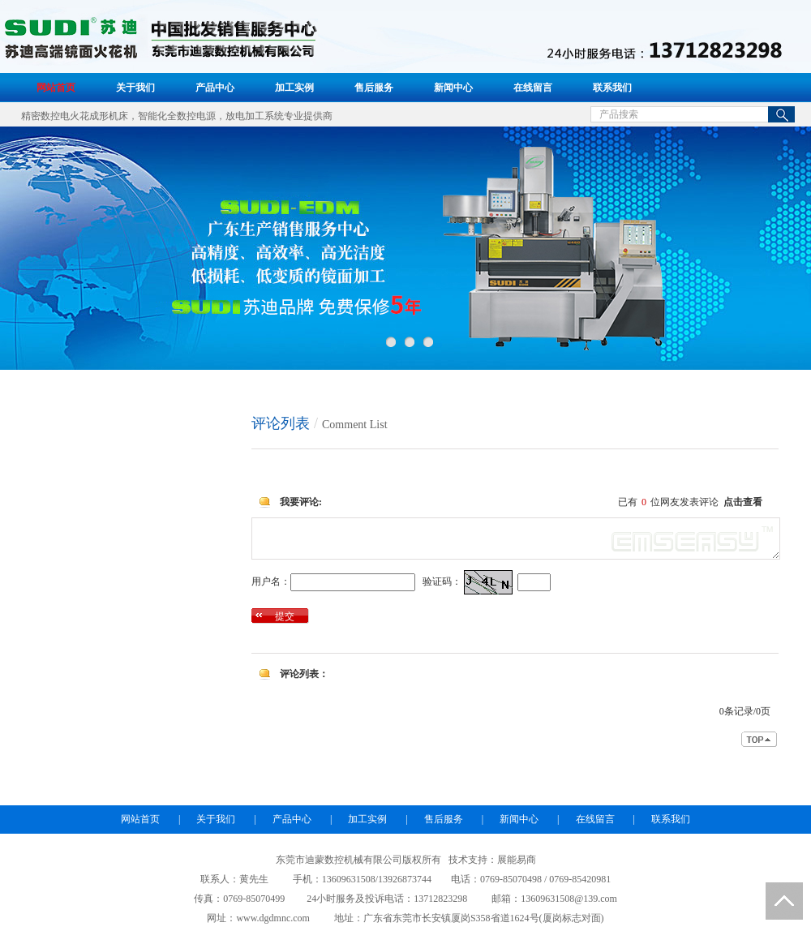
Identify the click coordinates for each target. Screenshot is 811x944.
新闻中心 (453, 87)
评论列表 (280, 423)
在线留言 (532, 87)
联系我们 (612, 87)
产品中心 (214, 87)
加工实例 (294, 87)
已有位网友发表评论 (690, 502)
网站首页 (55, 87)
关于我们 (135, 87)
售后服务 (373, 87)
